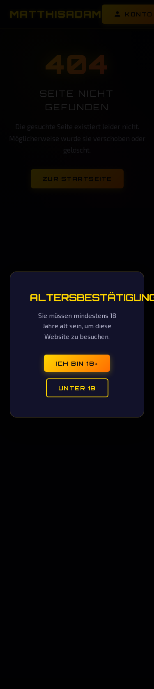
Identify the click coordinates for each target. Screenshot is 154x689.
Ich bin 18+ (77, 363)
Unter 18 (77, 388)
